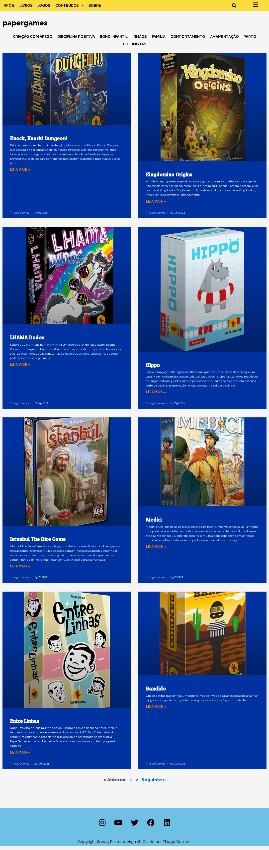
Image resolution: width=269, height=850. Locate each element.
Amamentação (224, 40)
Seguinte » (154, 783)
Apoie (9, 7)
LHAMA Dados (27, 341)
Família (159, 40)
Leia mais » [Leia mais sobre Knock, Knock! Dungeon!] (21, 173)
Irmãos (140, 40)
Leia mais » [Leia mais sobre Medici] (157, 550)
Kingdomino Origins (169, 178)
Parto (250, 40)
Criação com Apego (32, 40)
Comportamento (188, 40)
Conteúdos (69, 7)
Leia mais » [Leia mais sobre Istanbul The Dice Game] (21, 569)
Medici (154, 523)
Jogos (44, 7)
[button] (234, 7)
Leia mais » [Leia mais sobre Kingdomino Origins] (157, 205)
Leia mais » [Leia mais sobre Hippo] (157, 395)
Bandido (156, 692)
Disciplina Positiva (76, 40)
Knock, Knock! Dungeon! (38, 142)
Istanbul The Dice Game (38, 543)
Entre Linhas (24, 724)
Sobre (95, 7)
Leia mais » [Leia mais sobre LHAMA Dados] (21, 368)
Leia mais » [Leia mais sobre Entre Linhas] (21, 756)
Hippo (153, 369)
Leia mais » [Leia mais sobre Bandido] (157, 710)
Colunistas (134, 47)
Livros (26, 7)
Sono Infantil (114, 40)
